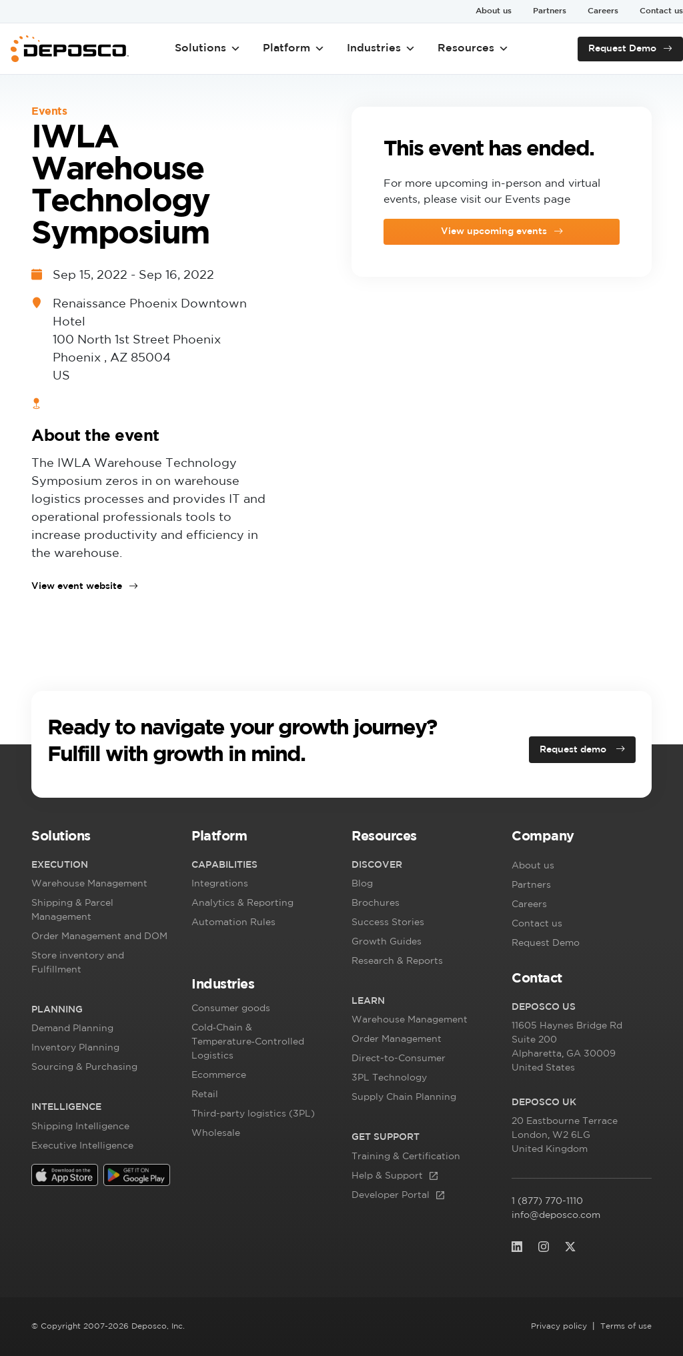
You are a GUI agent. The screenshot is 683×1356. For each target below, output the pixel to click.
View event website (76, 586)
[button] (101, 839)
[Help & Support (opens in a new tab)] (406, 1176)
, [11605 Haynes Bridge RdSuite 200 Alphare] (567, 1048)
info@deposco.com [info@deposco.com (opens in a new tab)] (556, 1215)
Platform (294, 48)
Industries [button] (381, 48)
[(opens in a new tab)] (64, 1174)
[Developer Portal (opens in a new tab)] (406, 1196)
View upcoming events (494, 231)
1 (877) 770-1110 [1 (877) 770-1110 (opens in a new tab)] (563, 1202)
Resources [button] (473, 48)
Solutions (208, 48)
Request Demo (622, 49)
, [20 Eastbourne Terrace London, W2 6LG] (565, 1137)
